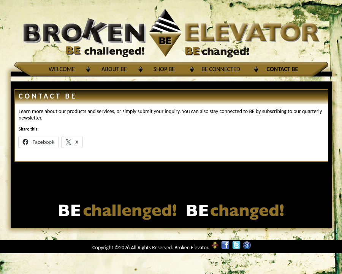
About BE (114, 69)
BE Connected (220, 69)
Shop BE (164, 69)
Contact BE (282, 69)
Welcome (62, 69)
